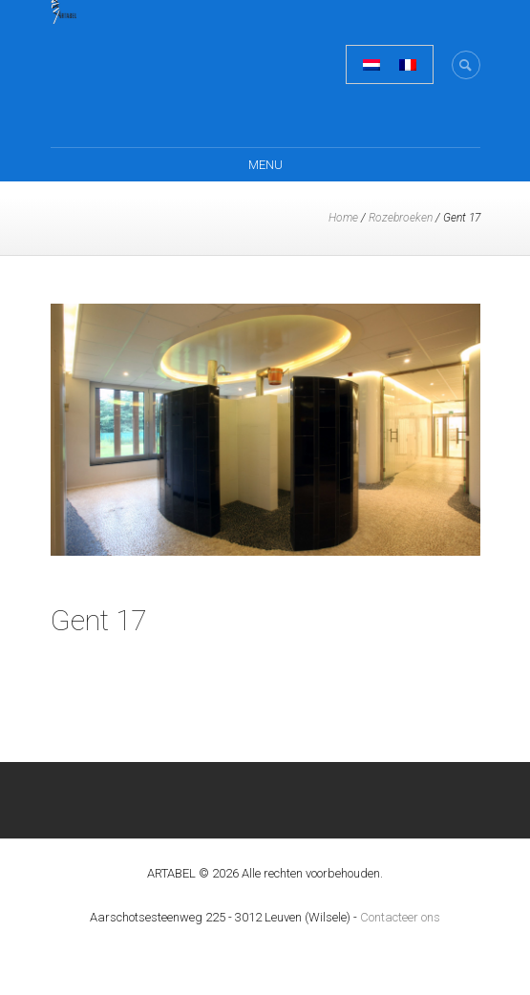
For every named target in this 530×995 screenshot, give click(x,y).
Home (343, 217)
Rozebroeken (401, 217)
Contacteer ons (400, 917)
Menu (265, 165)
